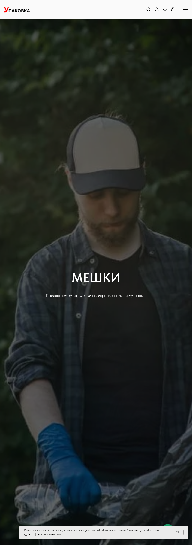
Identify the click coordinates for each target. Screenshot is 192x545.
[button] (148, 9)
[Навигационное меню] (185, 9)
